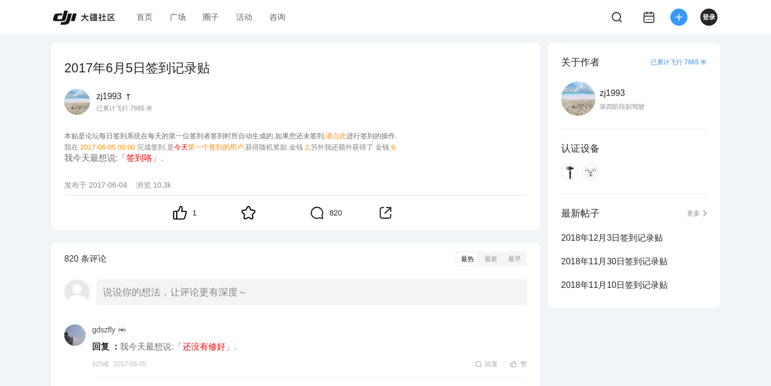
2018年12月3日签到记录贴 (612, 237)
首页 (145, 16)
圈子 (211, 16)
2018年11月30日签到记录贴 (614, 261)
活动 (244, 16)
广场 (178, 16)
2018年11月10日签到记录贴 (614, 285)
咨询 (277, 16)
